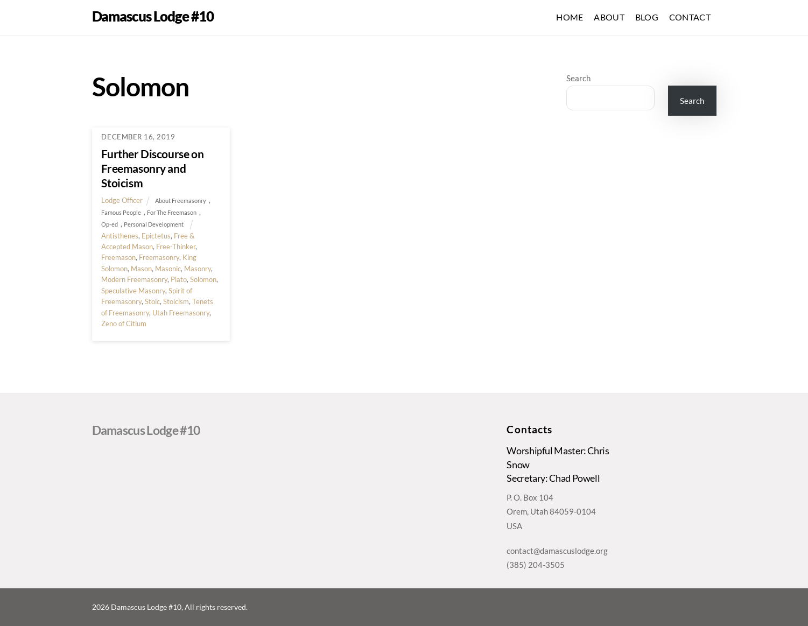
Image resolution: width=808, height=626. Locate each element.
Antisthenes (119, 235)
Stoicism (176, 301)
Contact (690, 17)
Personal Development (154, 224)
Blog (646, 17)
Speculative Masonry (133, 290)
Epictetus (156, 235)
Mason (141, 268)
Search (578, 78)
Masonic (168, 268)
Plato (179, 279)
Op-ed (109, 224)
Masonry (197, 268)
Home (569, 17)
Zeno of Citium (123, 323)
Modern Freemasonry (134, 279)
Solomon (203, 279)
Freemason (118, 257)
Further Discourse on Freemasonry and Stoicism (152, 168)
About (609, 17)
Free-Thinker (175, 246)
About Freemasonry (180, 200)
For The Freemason (171, 212)
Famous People (121, 212)
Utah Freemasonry (180, 312)
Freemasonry (159, 257)
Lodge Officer (122, 200)
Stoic (152, 301)
